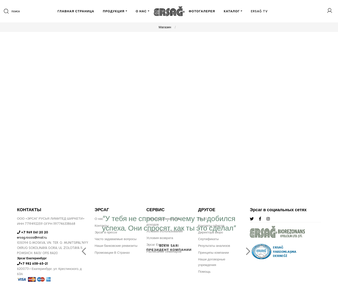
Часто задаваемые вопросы (115, 239)
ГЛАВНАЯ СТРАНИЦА (76, 11)
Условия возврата (159, 238)
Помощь (204, 272)
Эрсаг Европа (156, 245)
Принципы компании (213, 253)
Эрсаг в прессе (106, 232)
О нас (99, 219)
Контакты (102, 226)
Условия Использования (164, 231)
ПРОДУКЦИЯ (113, 11)
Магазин (165, 27)
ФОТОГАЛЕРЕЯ (202, 11)
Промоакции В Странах (112, 253)
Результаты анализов (214, 246)
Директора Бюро (210, 232)
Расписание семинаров (164, 251)
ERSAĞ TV (259, 11)
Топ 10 (202, 219)
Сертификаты (208, 239)
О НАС (141, 11)
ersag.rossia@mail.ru (32, 237)
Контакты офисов (211, 226)
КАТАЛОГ (232, 11)
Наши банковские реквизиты (116, 246)
